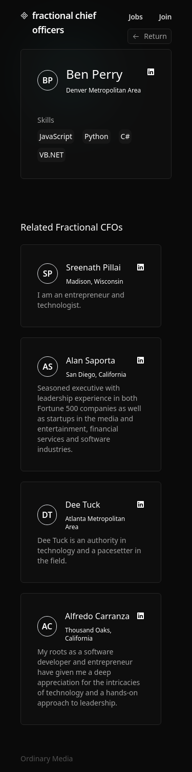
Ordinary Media (46, 758)
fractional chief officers (58, 22)
